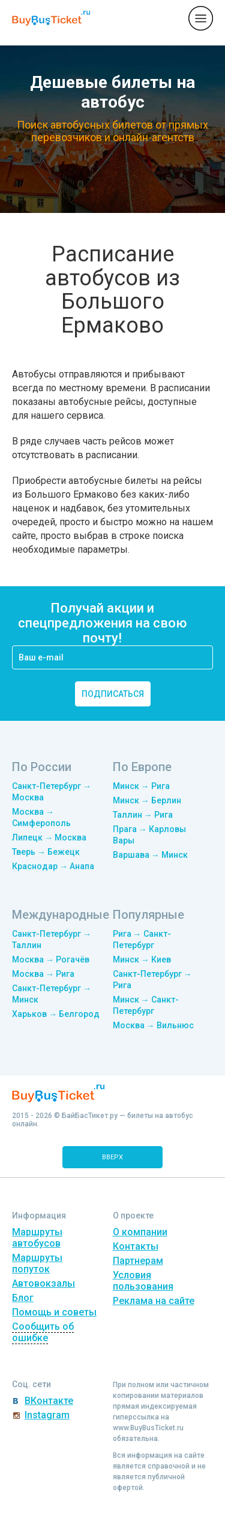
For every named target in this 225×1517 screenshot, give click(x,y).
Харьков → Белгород (56, 1014)
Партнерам (138, 1260)
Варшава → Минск (150, 855)
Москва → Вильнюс (153, 1025)
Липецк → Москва (49, 837)
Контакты (135, 1246)
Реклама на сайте (153, 1300)
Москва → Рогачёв (50, 959)
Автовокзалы (43, 1283)
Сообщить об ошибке (43, 1332)
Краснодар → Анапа (53, 866)
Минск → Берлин (147, 800)
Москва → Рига (43, 974)
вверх (112, 1157)
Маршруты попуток (37, 1263)
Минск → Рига (141, 786)
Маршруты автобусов (37, 1237)
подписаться (113, 694)
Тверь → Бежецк (46, 852)
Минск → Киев (142, 959)
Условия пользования (143, 1280)
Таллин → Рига (143, 815)
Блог (23, 1297)
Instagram (47, 1415)
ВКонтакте (49, 1400)
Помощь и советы (54, 1312)
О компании (140, 1232)
